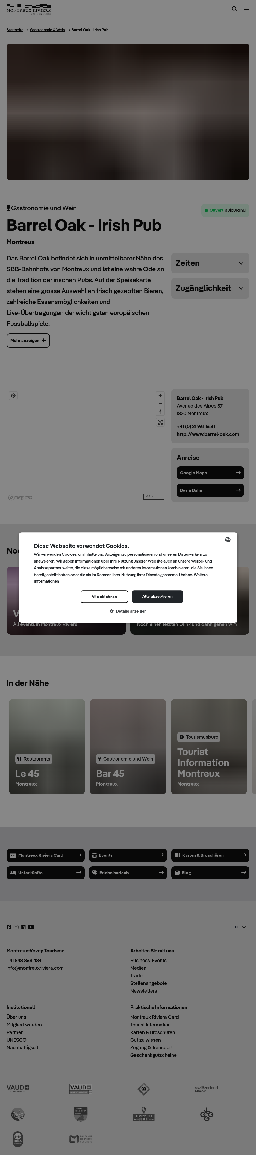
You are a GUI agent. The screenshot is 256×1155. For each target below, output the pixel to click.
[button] (128, 611)
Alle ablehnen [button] (104, 596)
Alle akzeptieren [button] (157, 596)
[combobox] (228, 539)
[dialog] (128, 577)
